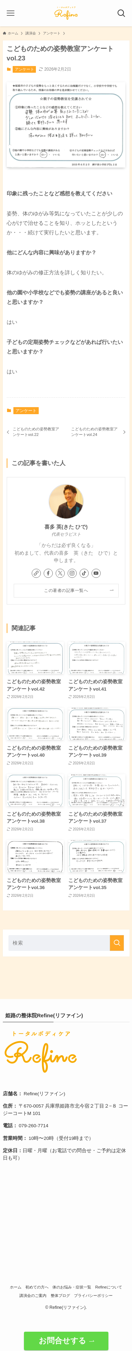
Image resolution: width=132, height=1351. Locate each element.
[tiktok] (84, 573)
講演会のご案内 (32, 1295)
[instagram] (72, 573)
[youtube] (96, 573)
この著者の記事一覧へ (66, 590)
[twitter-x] (60, 573)
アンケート (24, 69)
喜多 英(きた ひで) (66, 527)
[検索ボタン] (121, 13)
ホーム (15, 1287)
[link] (36, 573)
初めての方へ (37, 1287)
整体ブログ (60, 1295)
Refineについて (108, 1287)
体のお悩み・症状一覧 (71, 1287)
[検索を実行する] (117, 943)
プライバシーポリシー (93, 1295)
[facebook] (48, 573)
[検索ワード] (66, 943)
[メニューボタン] (10, 13)
